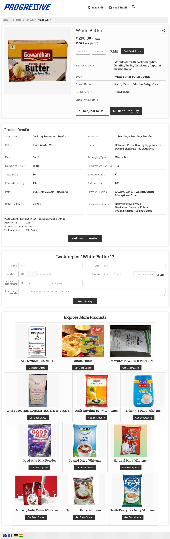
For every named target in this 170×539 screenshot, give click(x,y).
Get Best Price (132, 51)
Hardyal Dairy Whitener (131, 460)
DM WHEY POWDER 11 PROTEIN (131, 361)
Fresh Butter (29, 19)
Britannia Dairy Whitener (144, 411)
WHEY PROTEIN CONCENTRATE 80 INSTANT (37, 411)
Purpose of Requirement (11, 282)
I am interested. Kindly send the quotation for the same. (92, 292)
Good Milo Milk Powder (39, 460)
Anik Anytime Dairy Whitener (96, 411)
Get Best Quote (37, 367)
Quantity (96, 274)
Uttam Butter (83, 361)
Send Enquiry (126, 111)
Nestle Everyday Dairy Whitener (133, 510)
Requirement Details (11, 292)
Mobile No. (11, 274)
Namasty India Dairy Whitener (36, 510)
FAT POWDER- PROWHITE (37, 361)
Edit (114, 51)
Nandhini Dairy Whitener (84, 510)
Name (14, 265)
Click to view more (87, 99)
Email (97, 265)
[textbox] (99, 51)
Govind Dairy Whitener (85, 460)
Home (6, 19)
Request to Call (92, 111)
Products (16, 19)
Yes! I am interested (85, 238)
